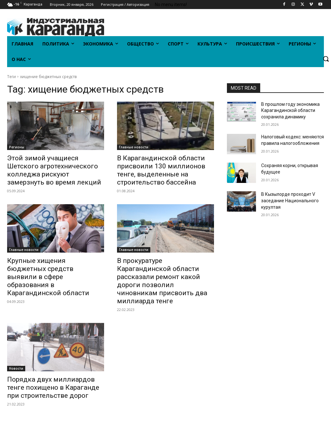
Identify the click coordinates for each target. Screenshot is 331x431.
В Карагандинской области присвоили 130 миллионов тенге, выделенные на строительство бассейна (161, 170)
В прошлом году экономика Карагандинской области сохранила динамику (290, 110)
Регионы (16, 147)
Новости (16, 368)
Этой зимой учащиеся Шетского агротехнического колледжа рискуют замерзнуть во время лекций (54, 170)
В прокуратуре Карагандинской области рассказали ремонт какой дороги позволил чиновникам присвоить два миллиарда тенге (162, 281)
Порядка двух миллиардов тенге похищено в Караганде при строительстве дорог (53, 387)
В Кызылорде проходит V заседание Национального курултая (290, 200)
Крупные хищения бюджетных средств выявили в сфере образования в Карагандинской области (48, 277)
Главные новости (133, 147)
